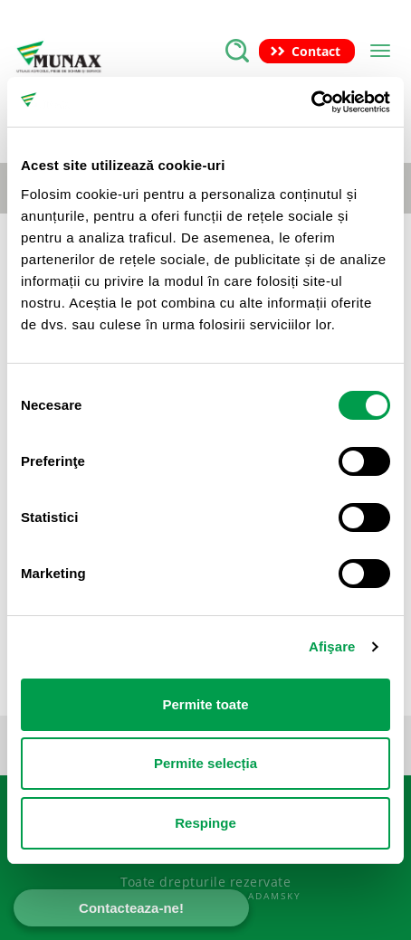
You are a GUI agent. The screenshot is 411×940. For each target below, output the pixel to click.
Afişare (332, 646)
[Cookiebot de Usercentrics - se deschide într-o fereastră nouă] (311, 102)
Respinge (205, 823)
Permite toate (205, 704)
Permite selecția (205, 763)
